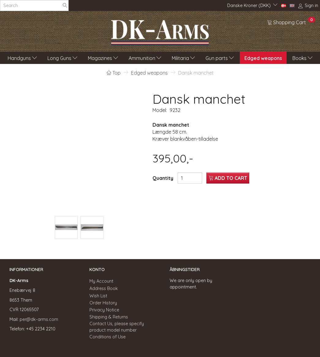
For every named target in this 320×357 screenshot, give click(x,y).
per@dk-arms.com (39, 319)
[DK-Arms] (160, 31)
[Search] (65, 5)
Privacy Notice (104, 310)
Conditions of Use (107, 337)
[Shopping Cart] (291, 22)
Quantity (163, 178)
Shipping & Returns (108, 317)
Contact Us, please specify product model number (116, 327)
